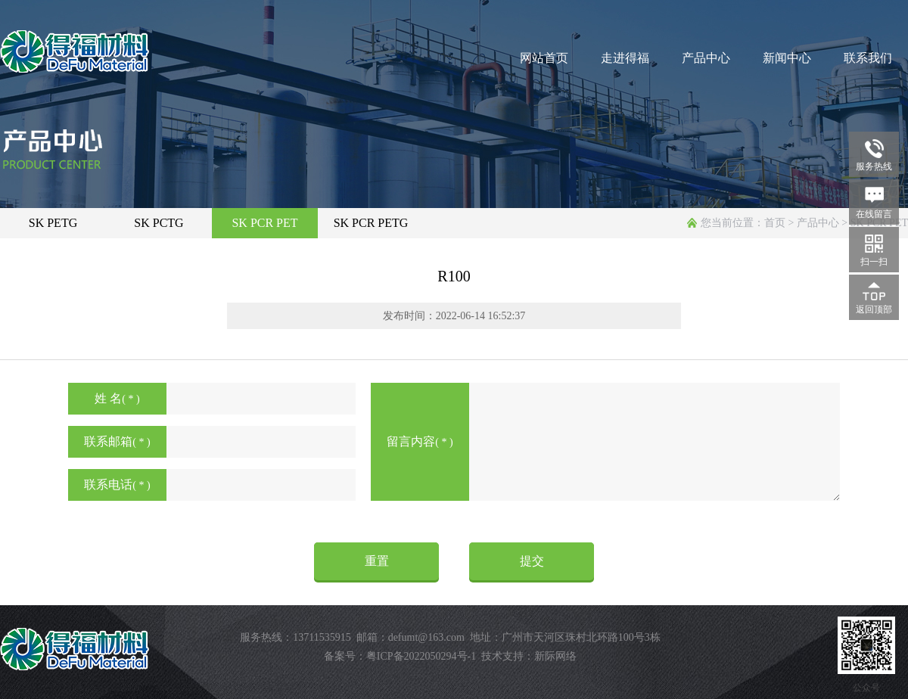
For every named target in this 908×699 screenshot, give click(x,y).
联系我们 (868, 57)
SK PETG (53, 222)
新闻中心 (787, 57)
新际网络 (555, 656)
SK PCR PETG (371, 222)
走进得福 (625, 57)
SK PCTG (158, 222)
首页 (774, 222)
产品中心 (706, 57)
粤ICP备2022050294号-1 (421, 656)
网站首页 (544, 57)
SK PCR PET (264, 222)
